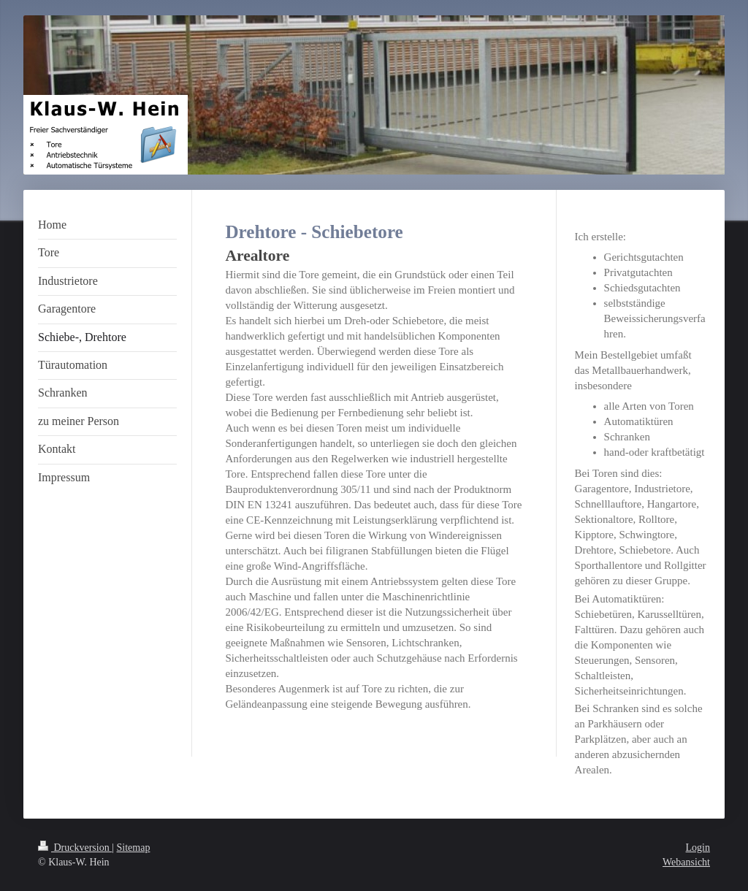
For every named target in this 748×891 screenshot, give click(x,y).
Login (698, 847)
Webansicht (686, 862)
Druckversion (75, 847)
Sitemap (133, 847)
